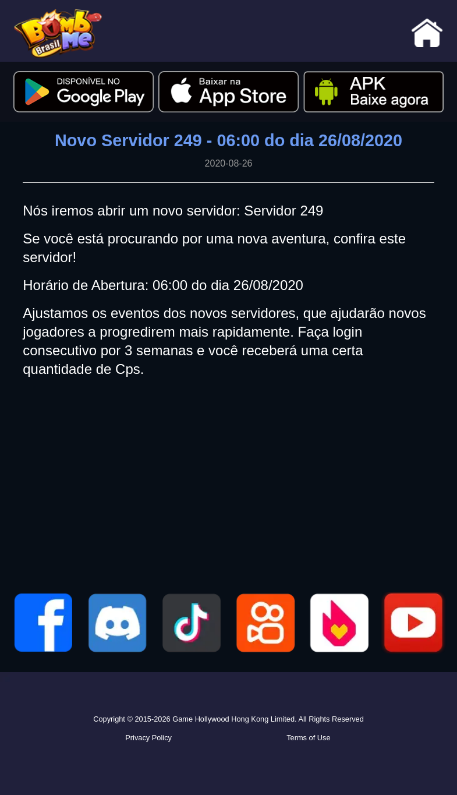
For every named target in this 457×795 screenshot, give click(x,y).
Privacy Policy (148, 737)
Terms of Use (308, 737)
